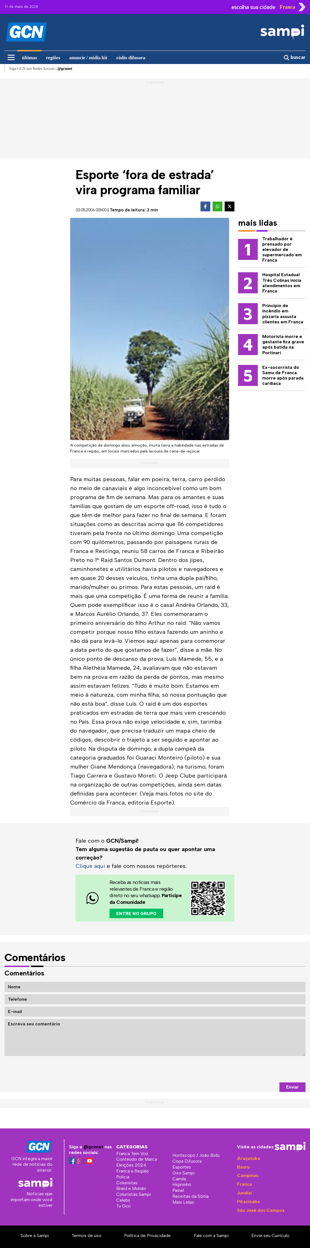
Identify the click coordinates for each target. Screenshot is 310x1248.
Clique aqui (91, 866)
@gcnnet (93, 1146)
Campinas (247, 1175)
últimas (29, 57)
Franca (244, 1184)
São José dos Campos (260, 1210)
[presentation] (263, 1069)
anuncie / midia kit (88, 57)
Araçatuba (248, 1158)
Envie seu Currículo (270, 1235)
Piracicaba (248, 1201)
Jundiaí (244, 1192)
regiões (53, 57)
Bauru (243, 1166)
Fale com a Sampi (211, 1235)
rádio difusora (130, 57)
